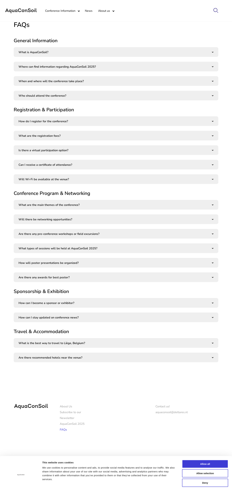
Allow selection (205, 460)
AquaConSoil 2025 (72, 424)
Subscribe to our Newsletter (70, 415)
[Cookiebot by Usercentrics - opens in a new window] (21, 483)
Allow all (205, 450)
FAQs (63, 429)
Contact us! (162, 406)
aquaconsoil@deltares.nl (171, 412)
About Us (66, 406)
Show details (169, 483)
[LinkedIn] (216, 438)
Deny (205, 469)
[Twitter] (206, 438)
